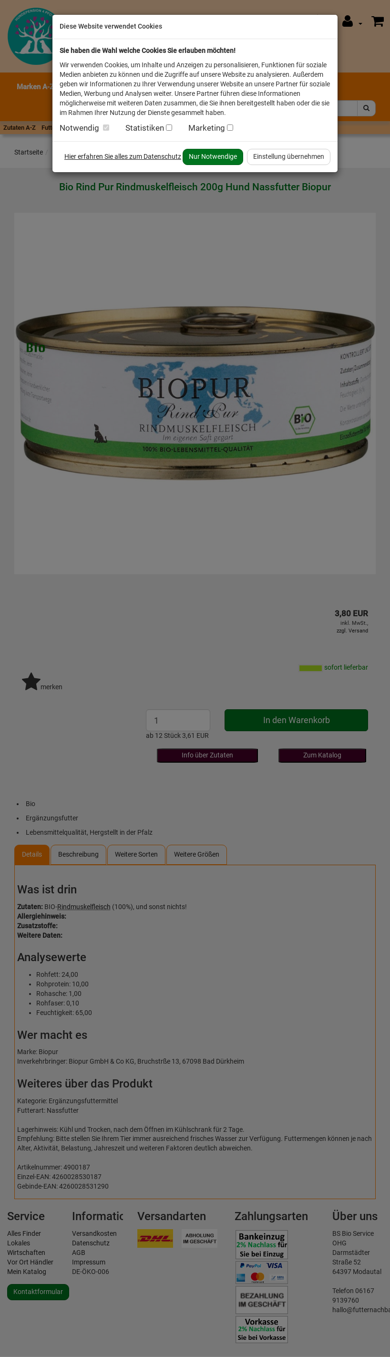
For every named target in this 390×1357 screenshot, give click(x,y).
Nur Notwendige (213, 156)
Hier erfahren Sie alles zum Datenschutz (122, 156)
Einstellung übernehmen (288, 156)
